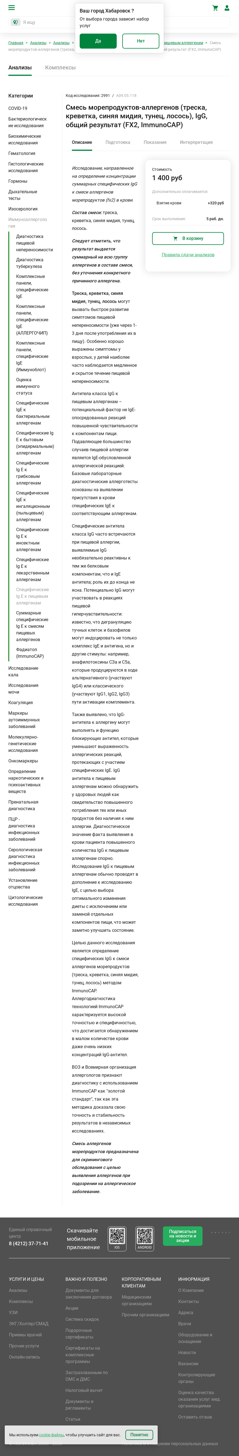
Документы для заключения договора (88, 1294)
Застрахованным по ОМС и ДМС (86, 1376)
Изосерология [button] (23, 209)
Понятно (139, 1434)
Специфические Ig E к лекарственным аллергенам (32, 569)
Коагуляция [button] (20, 702)
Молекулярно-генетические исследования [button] (23, 743)
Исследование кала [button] (23, 671)
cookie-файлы (51, 1435)
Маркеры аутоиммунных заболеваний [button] (24, 720)
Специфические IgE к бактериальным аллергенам (33, 413)
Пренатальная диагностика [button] (23, 805)
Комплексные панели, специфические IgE (32, 286)
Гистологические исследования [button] (25, 167)
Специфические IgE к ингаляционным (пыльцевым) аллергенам (33, 506)
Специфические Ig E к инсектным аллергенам (32, 539)
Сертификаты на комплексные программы (82, 1354)
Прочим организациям (145, 1314)
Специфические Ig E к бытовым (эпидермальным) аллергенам (35, 443)
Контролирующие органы (196, 1378)
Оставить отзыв (195, 1417)
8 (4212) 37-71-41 (28, 1243)
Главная (15, 43)
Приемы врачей (25, 1334)
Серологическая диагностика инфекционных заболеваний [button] (25, 859)
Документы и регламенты (79, 1405)
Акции (71, 1308)
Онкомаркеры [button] (23, 761)
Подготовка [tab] (118, 142)
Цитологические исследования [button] (25, 901)
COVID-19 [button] (17, 108)
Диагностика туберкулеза (29, 263)
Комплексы (60, 67)
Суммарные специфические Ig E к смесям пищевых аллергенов (32, 626)
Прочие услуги (24, 1346)
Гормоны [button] (17, 181)
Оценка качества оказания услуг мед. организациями (199, 1399)
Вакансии (188, 1363)
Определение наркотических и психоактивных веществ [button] (25, 781)
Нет (141, 41)
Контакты (188, 1301)
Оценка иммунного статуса (28, 386)
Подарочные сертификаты (79, 1334)
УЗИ (13, 1312)
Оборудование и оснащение (195, 1338)
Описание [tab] (82, 142)
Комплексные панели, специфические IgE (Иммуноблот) (32, 356)
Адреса (185, 1312)
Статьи (72, 1419)
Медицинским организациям (137, 1300)
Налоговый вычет (84, 1390)
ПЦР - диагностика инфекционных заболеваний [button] (24, 829)
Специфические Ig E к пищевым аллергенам (32, 596)
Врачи (184, 1323)
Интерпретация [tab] (196, 142)
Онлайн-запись (24, 1357)
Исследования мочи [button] (23, 689)
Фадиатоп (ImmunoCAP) (30, 653)
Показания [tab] (155, 142)
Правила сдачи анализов (188, 254)
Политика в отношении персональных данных (170, 1443)
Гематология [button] (21, 153)
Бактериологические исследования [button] (27, 122)
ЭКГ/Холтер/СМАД (28, 1323)
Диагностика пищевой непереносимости (34, 243)
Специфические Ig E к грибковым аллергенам (32, 473)
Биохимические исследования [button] (24, 139)
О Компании (191, 1290)
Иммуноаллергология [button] (27, 223)
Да (98, 41)
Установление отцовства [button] (22, 884)
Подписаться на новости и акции (182, 1236)
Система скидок (82, 1319)
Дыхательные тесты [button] (22, 195)
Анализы (38, 43)
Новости (187, 1352)
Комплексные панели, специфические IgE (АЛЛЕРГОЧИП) (32, 320)
